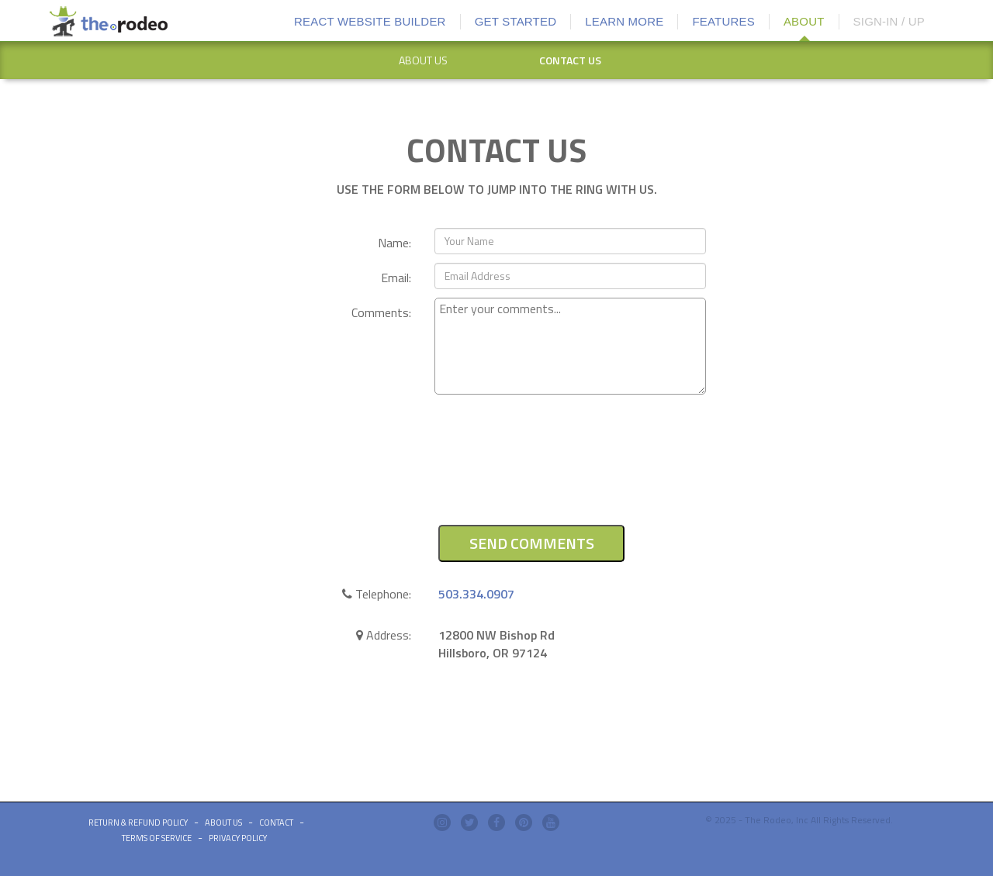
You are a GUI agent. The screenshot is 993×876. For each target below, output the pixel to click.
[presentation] (552, 468)
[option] (422, 60)
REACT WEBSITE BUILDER (370, 21)
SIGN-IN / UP (889, 21)
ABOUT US (423, 60)
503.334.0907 (476, 594)
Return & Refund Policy (138, 822)
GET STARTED (516, 21)
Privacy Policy (238, 838)
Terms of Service (157, 838)
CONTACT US (570, 60)
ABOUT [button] (804, 21)
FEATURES (723, 21)
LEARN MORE (624, 21)
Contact (276, 822)
